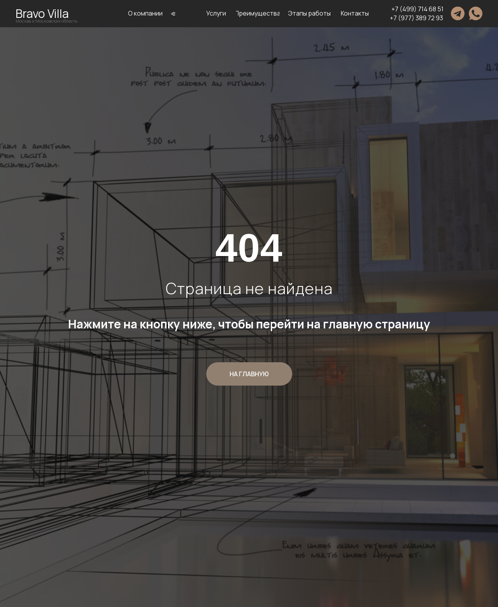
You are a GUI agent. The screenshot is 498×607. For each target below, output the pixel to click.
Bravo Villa (42, 13)
